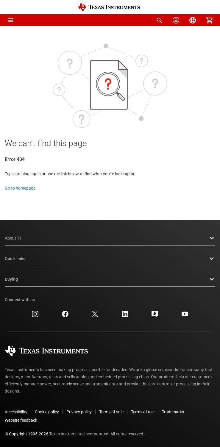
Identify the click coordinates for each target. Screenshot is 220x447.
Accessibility (16, 412)
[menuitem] (159, 20)
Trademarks (173, 412)
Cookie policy (47, 412)
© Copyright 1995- (26, 434)
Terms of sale (111, 412)
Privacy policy (79, 412)
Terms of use (143, 412)
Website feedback (21, 420)
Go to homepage (20, 188)
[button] (10, 20)
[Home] (109, 7)
